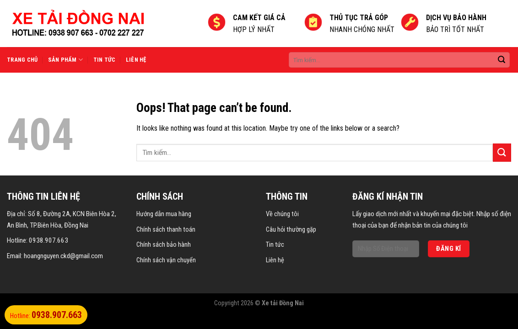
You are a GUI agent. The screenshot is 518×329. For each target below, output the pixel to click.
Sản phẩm (65, 59)
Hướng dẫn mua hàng (163, 214)
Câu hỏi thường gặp (291, 229)
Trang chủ (22, 59)
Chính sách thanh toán (165, 229)
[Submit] (502, 152)
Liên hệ (136, 59)
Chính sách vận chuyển (166, 260)
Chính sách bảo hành (163, 245)
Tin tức (104, 59)
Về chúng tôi (282, 214)
